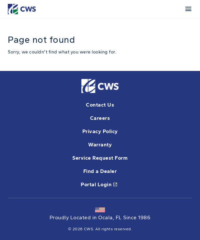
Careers (100, 118)
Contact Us (100, 105)
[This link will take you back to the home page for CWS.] (23, 8)
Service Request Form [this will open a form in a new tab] (100, 158)
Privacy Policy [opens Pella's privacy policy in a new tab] (100, 131)
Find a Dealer (100, 171)
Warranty (100, 145)
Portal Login (99, 184)
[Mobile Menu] (187, 9)
